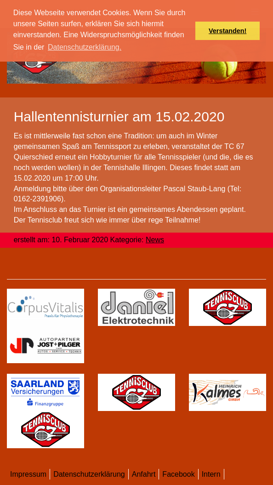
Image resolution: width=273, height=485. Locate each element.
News (155, 240)
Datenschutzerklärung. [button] (84, 47)
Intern (211, 474)
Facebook (178, 474)
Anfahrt (144, 474)
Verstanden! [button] (227, 30)
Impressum (28, 474)
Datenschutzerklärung (89, 474)
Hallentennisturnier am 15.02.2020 (119, 116)
